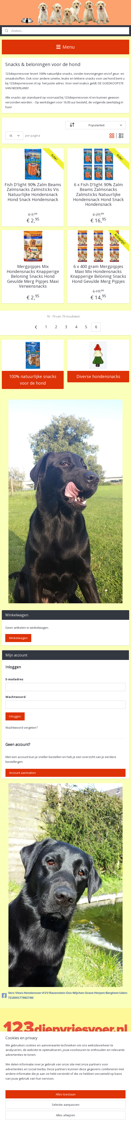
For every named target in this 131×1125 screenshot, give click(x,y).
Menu (65, 47)
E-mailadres (14, 679)
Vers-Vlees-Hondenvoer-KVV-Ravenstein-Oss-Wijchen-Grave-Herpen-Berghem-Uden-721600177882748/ (65, 995)
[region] (65, 1064)
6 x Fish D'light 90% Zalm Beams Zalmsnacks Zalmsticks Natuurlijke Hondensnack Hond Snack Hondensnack (98, 194)
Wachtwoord (15, 697)
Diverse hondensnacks (98, 376)
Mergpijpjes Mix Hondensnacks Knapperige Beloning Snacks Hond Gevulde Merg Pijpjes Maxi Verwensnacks (33, 276)
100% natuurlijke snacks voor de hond (32, 380)
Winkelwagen (18, 638)
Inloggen (15, 716)
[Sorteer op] (96, 125)
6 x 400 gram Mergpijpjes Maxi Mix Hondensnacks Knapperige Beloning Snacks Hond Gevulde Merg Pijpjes (98, 274)
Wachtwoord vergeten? (21, 727)
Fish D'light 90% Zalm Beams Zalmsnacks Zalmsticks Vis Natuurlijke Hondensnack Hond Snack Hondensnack (33, 192)
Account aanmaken (22, 773)
